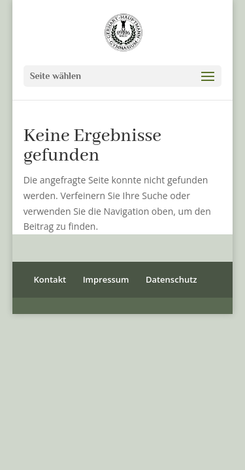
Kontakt (49, 279)
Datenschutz (171, 279)
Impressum (106, 279)
